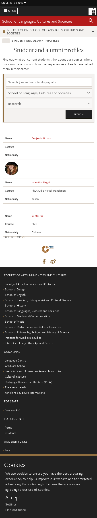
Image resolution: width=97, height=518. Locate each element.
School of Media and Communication (27, 316)
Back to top (12, 237)
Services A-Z (12, 410)
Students (10, 433)
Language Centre (15, 360)
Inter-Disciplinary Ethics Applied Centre (29, 343)
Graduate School (15, 366)
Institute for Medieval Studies (23, 337)
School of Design (15, 289)
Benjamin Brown (41, 138)
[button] (91, 21)
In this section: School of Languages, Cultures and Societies (45, 32)
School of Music (14, 321)
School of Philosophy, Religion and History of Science (37, 332)
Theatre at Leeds (15, 387)
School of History (15, 305)
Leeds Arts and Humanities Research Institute (33, 371)
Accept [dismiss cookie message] (12, 497)
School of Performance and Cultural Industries (33, 327)
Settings (11, 504)
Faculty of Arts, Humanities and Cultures (30, 284)
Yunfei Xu (37, 216)
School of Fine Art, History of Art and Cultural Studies (38, 300)
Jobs (7, 450)
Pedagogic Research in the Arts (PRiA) (28, 382)
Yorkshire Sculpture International (25, 392)
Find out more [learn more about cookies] (15, 509)
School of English (15, 294)
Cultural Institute (15, 376)
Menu (12, 11)
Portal (8, 427)
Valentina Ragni (41, 182)
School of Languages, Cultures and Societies (37, 21)
